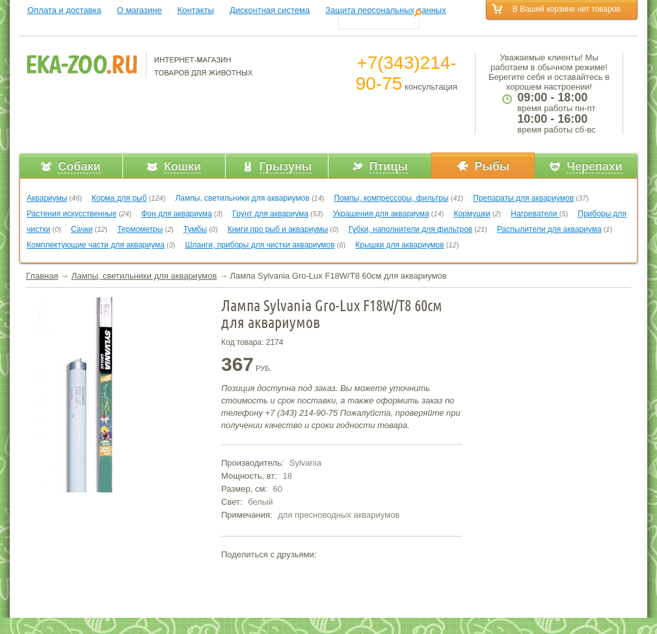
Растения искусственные (71, 213)
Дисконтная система (270, 10)
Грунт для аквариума (270, 213)
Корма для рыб (119, 198)
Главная (42, 276)
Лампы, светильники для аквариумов (242, 198)
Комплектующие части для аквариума (96, 244)
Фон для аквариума (176, 213)
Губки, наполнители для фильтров (411, 229)
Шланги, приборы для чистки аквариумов (260, 244)
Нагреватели (535, 213)
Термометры (140, 229)
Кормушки (471, 213)
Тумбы (195, 229)
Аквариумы (47, 198)
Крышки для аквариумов (399, 244)
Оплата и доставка (64, 10)
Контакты (196, 10)
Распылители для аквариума (549, 229)
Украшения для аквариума (381, 213)
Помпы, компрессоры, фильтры (391, 198)
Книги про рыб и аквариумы (278, 229)
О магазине (139, 10)
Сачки (81, 229)
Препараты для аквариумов (523, 198)
